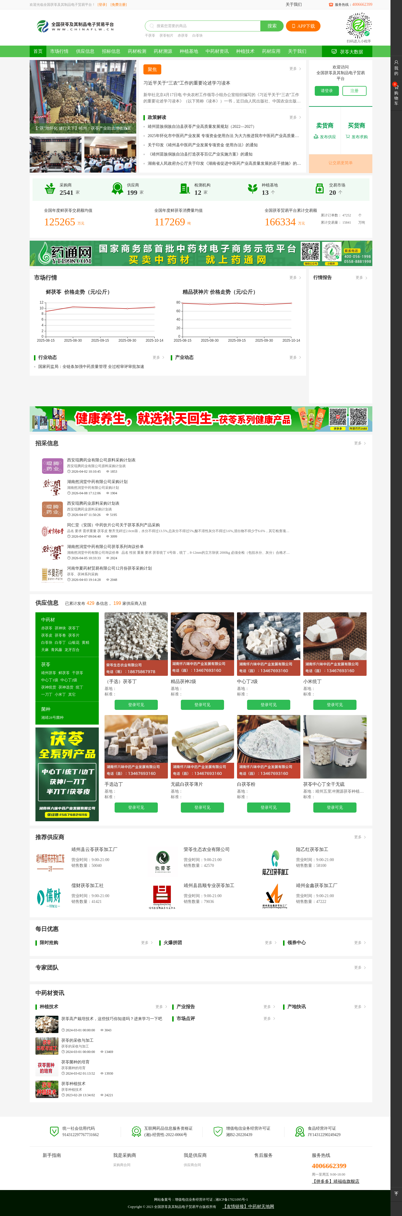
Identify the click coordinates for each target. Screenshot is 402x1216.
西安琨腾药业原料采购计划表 (93, 503)
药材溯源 (163, 51)
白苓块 (197, 35)
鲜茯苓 (64, 673)
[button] (126, 129)
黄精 (85, 642)
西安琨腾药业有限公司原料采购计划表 (101, 460)
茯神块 (60, 628)
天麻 (45, 650)
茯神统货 (48, 687)
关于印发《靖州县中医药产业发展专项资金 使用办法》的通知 (203, 145)
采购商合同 (121, 1165)
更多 (295, 69)
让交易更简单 (341, 163)
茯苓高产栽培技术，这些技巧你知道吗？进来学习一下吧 (111, 1019)
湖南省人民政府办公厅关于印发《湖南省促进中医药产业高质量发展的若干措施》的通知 (225, 163)
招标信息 (111, 51)
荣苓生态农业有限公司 (207, 849)
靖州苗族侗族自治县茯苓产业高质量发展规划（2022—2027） (202, 126)
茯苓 (45, 664)
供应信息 (85, 51)
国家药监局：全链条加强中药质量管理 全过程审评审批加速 (91, 366)
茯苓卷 (60, 635)
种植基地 (189, 51)
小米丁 (60, 694)
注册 (354, 91)
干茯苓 (150, 35)
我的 (396, 68)
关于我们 (294, 4)
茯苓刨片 (166, 35)
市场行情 (59, 51)
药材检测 (137, 51)
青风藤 (56, 650)
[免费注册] (119, 5)
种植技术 (245, 51)
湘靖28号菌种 (52, 717)
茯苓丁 (73, 628)
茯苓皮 (46, 635)
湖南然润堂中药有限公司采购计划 (97, 482)
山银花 (73, 642)
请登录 (327, 91)
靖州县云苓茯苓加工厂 (94, 849)
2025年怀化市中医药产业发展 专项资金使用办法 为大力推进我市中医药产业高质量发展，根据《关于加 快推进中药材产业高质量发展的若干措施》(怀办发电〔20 (225, 136)
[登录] (102, 5)
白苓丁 (60, 642)
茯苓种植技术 (73, 1084)
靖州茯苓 (48, 673)
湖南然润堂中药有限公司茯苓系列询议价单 (105, 547)
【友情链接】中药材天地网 (248, 1206)
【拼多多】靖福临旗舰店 (335, 1181)
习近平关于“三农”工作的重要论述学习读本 (186, 83)
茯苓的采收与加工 (77, 1040)
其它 (72, 694)
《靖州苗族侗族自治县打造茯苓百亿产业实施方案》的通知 (200, 154)
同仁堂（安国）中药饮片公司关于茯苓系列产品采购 (113, 525)
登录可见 (136, 705)
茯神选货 (65, 687)
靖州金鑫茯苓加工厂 (316, 885)
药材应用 (271, 51)
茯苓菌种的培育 (75, 1062)
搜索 (272, 25)
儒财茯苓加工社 (87, 885)
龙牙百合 (72, 650)
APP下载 (303, 26)
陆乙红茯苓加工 (312, 849)
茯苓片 (73, 635)
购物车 (396, 95)
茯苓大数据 (347, 51)
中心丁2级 (68, 680)
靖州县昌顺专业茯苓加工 (209, 885)
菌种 (45, 709)
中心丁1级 (49, 680)
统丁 (79, 687)
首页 (38, 51)
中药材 (48, 619)
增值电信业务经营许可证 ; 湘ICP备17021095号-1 (211, 1200)
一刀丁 (46, 694)
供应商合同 (192, 1165)
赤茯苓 (183, 35)
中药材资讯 (217, 51)
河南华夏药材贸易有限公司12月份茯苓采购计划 (109, 568)
